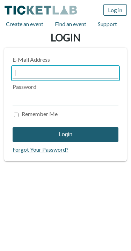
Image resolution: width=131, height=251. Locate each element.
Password (24, 86)
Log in (115, 10)
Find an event (70, 24)
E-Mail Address (31, 59)
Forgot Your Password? (40, 149)
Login (65, 134)
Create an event (24, 24)
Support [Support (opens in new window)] (107, 24)
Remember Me (40, 114)
